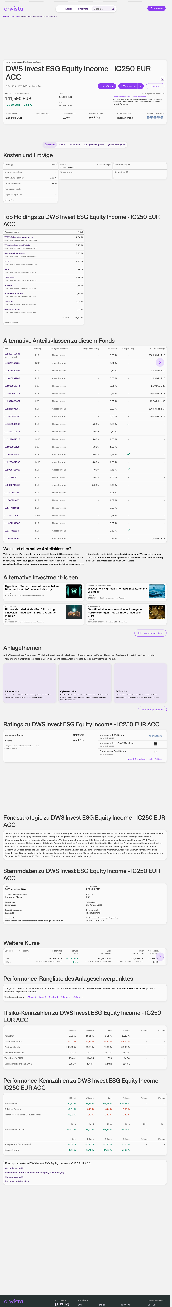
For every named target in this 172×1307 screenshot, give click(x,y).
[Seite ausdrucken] (162, 78)
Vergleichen (128, 86)
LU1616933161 (12, 538)
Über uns (152, 1304)
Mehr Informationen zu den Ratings (146, 759)
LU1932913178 (12, 446)
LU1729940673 (12, 431)
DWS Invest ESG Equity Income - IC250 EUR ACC (40, 16)
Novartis (8, 301)
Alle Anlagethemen (152, 709)
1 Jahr (43, 997)
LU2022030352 (12, 401)
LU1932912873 (12, 385)
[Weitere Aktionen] (163, 959)
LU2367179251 (11, 515)
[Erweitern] (140, 86)
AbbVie (8, 285)
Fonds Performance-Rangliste (137, 988)
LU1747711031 (11, 507)
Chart (62, 144)
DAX (80, 1304)
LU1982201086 (12, 523)
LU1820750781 (12, 363)
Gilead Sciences (12, 309)
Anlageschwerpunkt (94, 144)
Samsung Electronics (14, 253)
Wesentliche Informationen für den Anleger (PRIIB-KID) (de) (35, 1172)
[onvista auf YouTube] (61, 1305)
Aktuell (68, 8)
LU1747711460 (11, 500)
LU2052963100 (12, 416)
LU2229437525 (12, 439)
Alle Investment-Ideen (150, 633)
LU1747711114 (11, 530)
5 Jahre (65, 997)
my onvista (83, 8)
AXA (6, 269)
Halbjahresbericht (15, 1176)
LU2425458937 (12, 353)
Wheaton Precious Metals (17, 245)
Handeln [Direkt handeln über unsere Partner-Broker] (155, 86)
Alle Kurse (75, 144)
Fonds (18, 16)
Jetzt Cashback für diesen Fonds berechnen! (129, 97)
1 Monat (32, 997)
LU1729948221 (12, 477)
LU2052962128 (12, 393)
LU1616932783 (12, 378)
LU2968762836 (12, 469)
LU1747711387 (11, 492)
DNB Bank (9, 277)
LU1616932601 (12, 370)
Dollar (102, 1304)
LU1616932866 (12, 424)
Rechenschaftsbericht (17, 1181)
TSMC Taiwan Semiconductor (19, 237)
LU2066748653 (12, 485)
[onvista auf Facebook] (56, 1305)
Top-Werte (125, 1304)
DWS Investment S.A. (31, 86)
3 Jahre (54, 997)
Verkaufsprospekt (15, 1168)
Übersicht (50, 144)
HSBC (7, 261)
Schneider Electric (13, 293)
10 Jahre (78, 997)
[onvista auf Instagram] (67, 1305)
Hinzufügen (107, 86)
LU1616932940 (12, 454)
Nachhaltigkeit (116, 144)
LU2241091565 (12, 408)
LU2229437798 (12, 462)
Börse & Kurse (8, 16)
